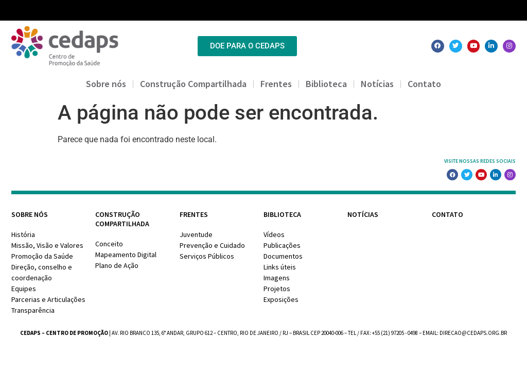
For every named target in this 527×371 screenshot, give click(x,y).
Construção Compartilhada (193, 84)
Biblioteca (326, 84)
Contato (424, 84)
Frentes (276, 84)
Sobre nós (106, 84)
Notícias (377, 84)
